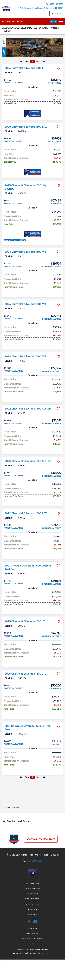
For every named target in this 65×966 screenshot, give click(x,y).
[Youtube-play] (35, 922)
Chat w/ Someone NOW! (15, 240)
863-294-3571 (34, 861)
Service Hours (32, 888)
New (4, 43)
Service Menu (32, 893)
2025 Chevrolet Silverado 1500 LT (25, 621)
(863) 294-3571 (54, 4)
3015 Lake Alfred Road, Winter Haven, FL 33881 (41, 8)
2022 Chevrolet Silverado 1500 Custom (28, 408)
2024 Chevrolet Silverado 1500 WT (25, 252)
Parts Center (32, 898)
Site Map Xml (32, 933)
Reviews (32, 909)
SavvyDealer (46, 953)
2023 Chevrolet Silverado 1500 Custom (28, 461)
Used (4, 52)
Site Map (32, 928)
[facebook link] (29, 922)
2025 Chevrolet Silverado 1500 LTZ (26, 674)
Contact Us (32, 904)
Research (32, 914)
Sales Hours (32, 883)
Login (32, 943)
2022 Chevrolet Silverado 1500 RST (26, 513)
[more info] (32, 64)
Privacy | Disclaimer (32, 938)
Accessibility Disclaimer (41, 839)
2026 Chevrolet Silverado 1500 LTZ (26, 127)
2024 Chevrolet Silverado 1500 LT (25, 68)
